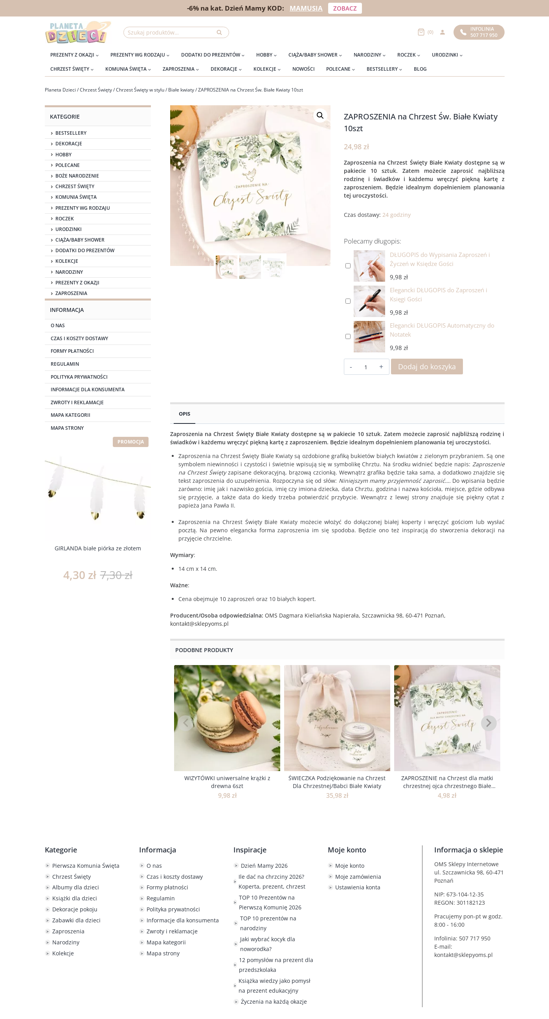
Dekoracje (68, 144)
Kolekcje (66, 261)
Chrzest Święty (74, 186)
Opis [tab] (184, 414)
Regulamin (65, 364)
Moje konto (349, 865)
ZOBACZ (345, 8)
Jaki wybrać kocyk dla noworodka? (267, 944)
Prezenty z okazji (77, 283)
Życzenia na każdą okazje (274, 1001)
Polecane (67, 165)
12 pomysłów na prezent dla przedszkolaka (276, 964)
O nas (58, 325)
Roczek (64, 219)
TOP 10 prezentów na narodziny (268, 923)
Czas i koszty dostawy (79, 338)
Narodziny (69, 272)
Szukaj (221, 34)
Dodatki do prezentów (84, 250)
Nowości (303, 69)
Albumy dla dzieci (75, 887)
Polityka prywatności (79, 377)
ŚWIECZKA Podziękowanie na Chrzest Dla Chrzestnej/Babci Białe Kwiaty (337, 782)
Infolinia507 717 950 (479, 32)
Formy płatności (72, 351)
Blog (420, 69)
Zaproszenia (71, 293)
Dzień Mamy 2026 (264, 865)
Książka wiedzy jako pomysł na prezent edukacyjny (274, 985)
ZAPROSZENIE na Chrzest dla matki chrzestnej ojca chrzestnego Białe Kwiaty (447, 785)
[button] (320, 115)
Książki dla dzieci (74, 898)
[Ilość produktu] (366, 366)
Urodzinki (68, 229)
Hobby (63, 155)
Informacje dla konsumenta (88, 389)
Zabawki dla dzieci (76, 920)
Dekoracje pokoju (74, 909)
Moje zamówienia (358, 876)
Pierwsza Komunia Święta (85, 865)
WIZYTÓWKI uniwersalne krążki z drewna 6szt (227, 782)
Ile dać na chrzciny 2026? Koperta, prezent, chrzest (272, 881)
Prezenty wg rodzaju (82, 208)
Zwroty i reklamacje (77, 402)
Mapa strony (67, 428)
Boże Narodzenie (77, 176)
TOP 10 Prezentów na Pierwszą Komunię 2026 (270, 902)
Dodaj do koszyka (427, 366)
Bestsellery (70, 133)
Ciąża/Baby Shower (80, 240)
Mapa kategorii (70, 415)
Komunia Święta (76, 197)
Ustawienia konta (357, 887)
